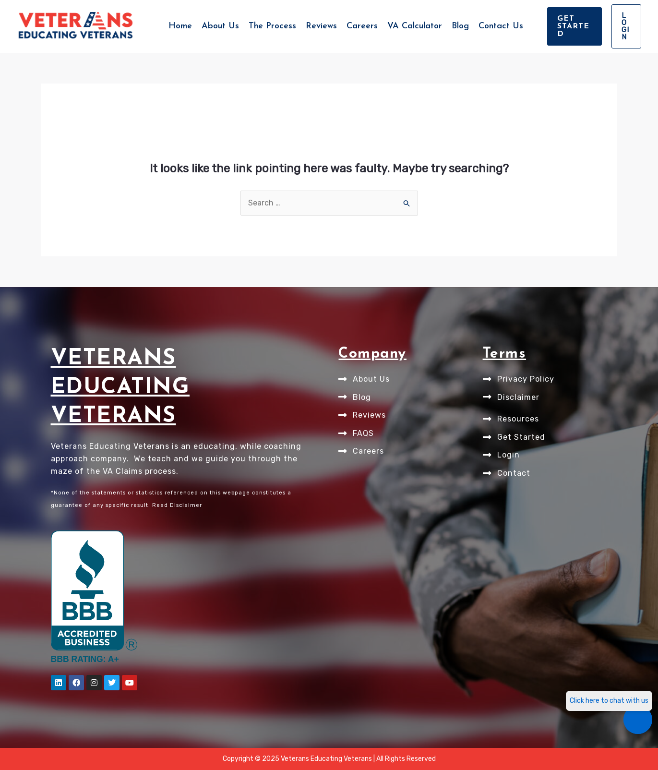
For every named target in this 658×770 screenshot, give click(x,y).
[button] (574, 26)
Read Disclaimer (177, 505)
